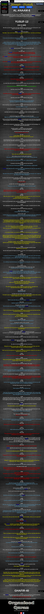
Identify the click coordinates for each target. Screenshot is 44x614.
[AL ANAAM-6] (15, 7)
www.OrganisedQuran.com (21, 610)
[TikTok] (19, 613)
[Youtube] (21, 613)
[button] (40, 4)
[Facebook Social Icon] (23, 613)
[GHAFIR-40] (29, 7)
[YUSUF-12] (22, 7)
